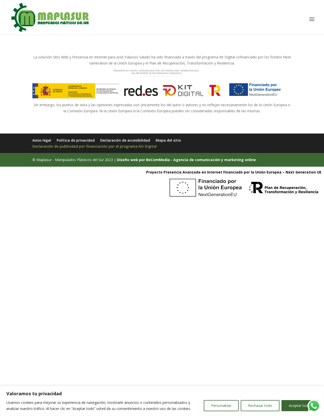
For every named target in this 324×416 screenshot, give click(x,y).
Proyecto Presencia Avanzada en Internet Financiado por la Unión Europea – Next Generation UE (233, 172)
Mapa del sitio (168, 140)
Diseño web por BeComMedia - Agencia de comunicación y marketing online (186, 159)
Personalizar (221, 405)
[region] (162, 401)
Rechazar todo (260, 405)
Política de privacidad (76, 140)
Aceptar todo (299, 405)
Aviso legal (41, 140)
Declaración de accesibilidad (125, 140)
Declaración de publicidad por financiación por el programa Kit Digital (94, 146)
